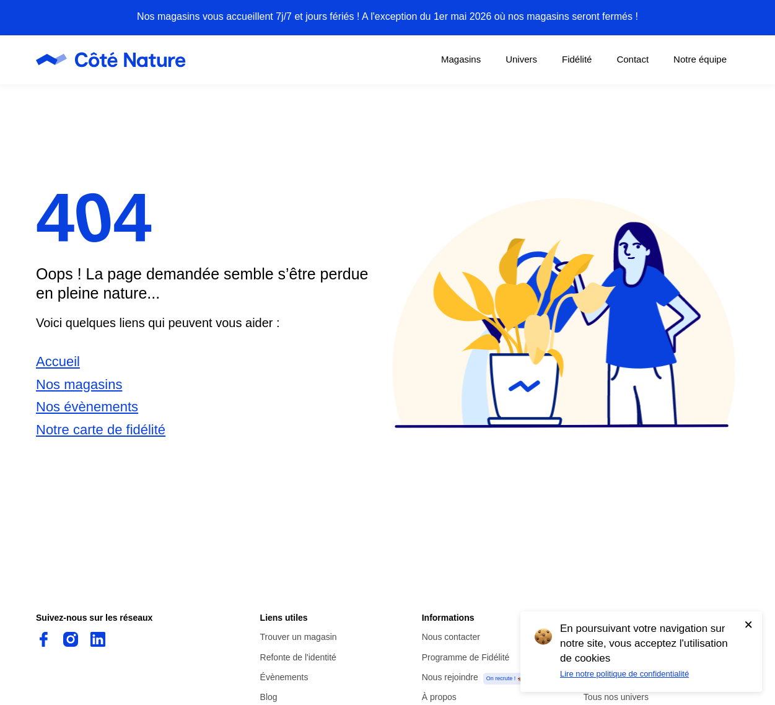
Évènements (284, 677)
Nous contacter (451, 637)
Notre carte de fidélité (100, 429)
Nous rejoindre (450, 677)
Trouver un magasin (298, 637)
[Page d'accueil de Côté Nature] (114, 59)
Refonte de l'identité (298, 657)
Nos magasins (79, 384)
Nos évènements (87, 406)
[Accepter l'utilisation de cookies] (748, 624)
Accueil (58, 361)
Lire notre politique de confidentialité (624, 673)
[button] (564, 306)
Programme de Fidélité (466, 657)
